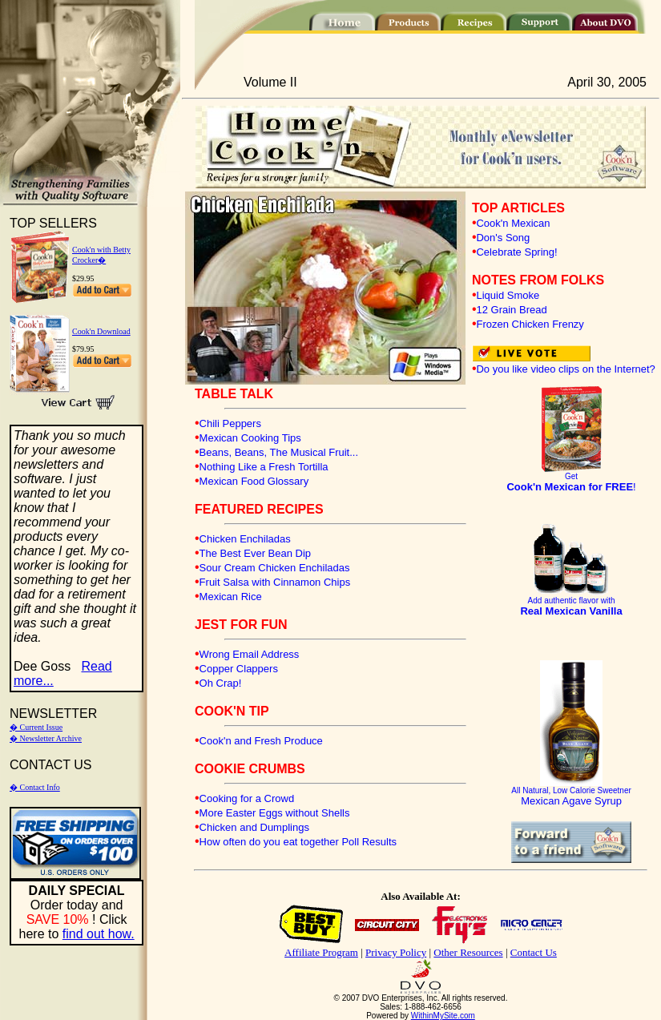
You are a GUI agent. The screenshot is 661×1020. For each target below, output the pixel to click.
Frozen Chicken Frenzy (529, 324)
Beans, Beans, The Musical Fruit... (279, 452)
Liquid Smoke (507, 295)
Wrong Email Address (250, 654)
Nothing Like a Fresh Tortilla (264, 467)
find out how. (98, 934)
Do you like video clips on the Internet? (565, 369)
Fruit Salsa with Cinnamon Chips (275, 582)
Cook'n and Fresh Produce (261, 741)
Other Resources (467, 952)
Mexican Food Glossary (254, 481)
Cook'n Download (101, 331)
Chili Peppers (230, 423)
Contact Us (533, 952)
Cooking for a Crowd (247, 798)
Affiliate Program (321, 952)
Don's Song (503, 238)
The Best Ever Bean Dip (255, 553)
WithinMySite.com (443, 1015)
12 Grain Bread (511, 310)
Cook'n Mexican (513, 223)
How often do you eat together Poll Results (298, 842)
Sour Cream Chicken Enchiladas (275, 568)
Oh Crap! (221, 683)
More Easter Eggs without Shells (275, 813)
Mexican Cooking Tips (250, 438)
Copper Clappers (239, 669)
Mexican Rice (231, 597)
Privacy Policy (395, 952)
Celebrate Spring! (516, 252)
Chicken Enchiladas (245, 539)
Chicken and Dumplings (254, 827)
